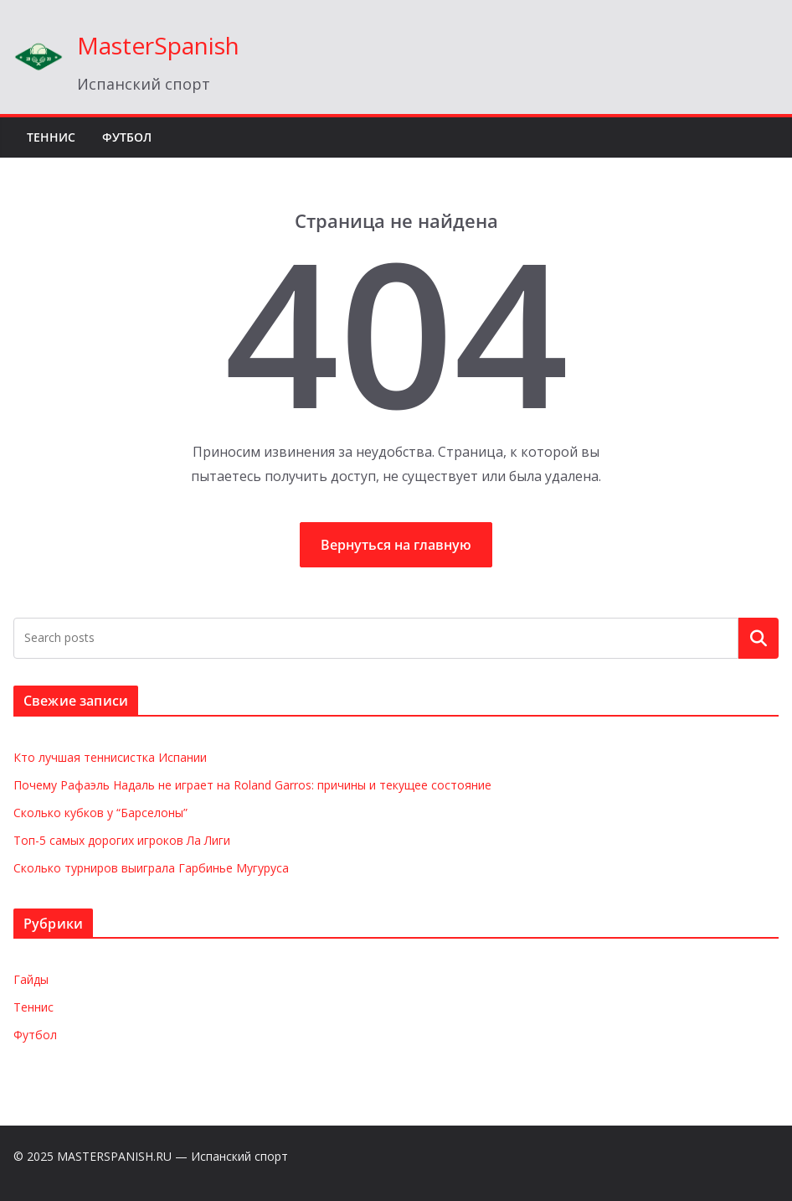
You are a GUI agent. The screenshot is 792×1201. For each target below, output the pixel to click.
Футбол (127, 137)
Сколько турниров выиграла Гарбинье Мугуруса (151, 868)
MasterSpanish (158, 45)
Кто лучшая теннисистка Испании (110, 757)
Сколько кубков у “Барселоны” (100, 813)
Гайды (31, 979)
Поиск (758, 638)
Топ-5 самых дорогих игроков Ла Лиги (121, 840)
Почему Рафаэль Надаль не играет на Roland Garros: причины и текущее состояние (252, 785)
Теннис (51, 137)
